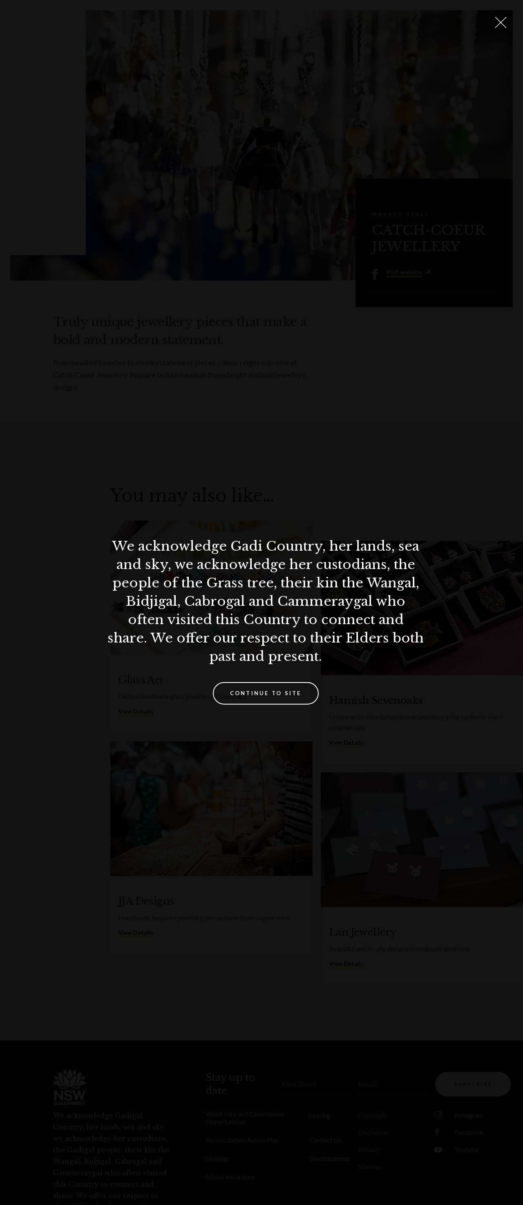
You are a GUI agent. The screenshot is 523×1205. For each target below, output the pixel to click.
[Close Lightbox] (500, 22)
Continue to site (266, 693)
